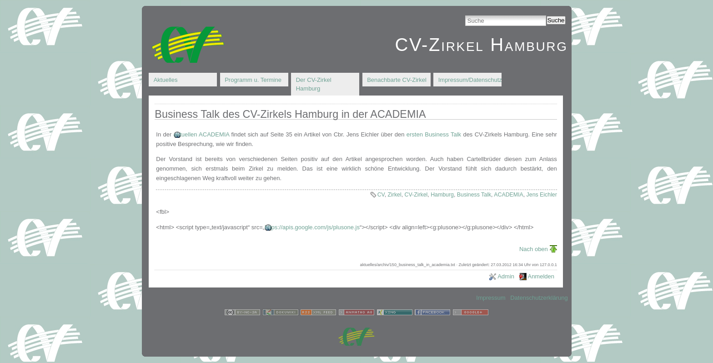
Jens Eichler (542, 195)
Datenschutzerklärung (538, 297)
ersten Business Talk (434, 134)
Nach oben (533, 249)
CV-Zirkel (416, 195)
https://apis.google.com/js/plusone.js (312, 227)
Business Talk (474, 195)
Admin (505, 276)
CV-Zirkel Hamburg (481, 45)
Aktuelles (166, 79)
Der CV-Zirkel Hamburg (313, 84)
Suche (556, 20)
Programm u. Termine (253, 79)
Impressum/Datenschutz (470, 79)
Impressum (490, 297)
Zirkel (395, 195)
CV (381, 195)
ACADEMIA (508, 195)
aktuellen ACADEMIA (202, 134)
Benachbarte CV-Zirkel (397, 79)
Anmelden (540, 276)
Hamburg (442, 195)
